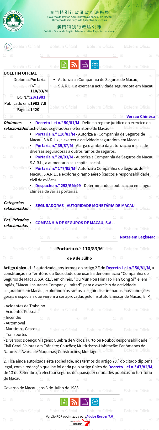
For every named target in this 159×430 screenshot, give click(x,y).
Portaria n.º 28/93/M (54, 157)
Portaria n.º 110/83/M (55, 134)
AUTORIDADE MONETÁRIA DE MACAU (101, 205)
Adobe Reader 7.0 (99, 416)
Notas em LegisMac (137, 237)
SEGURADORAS (49, 205)
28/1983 (37, 97)
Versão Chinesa (141, 116)
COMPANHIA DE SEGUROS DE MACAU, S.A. (74, 222)
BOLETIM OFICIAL (20, 73)
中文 (148, 5)
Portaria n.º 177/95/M (55, 168)
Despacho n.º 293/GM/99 (58, 185)
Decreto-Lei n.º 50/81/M (57, 122)
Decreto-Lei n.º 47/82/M (130, 366)
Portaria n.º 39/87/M (54, 145)
